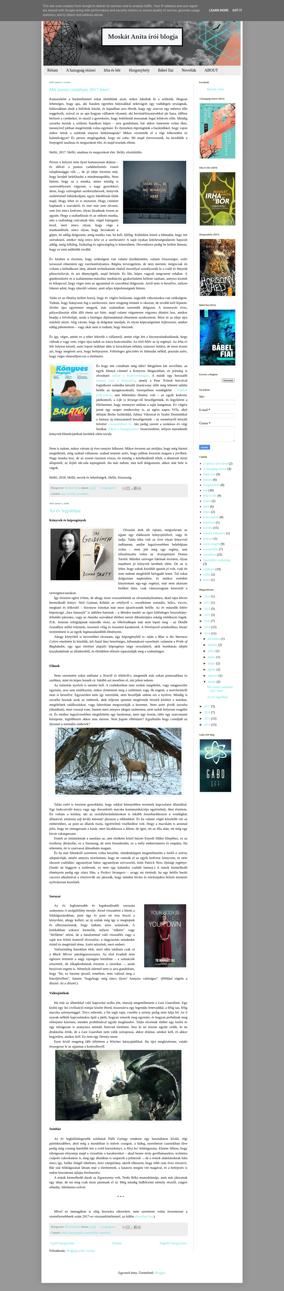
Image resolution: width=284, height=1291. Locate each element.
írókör (207, 501)
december (214, 638)
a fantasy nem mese (215, 463)
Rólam (52, 70)
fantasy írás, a (115, 380)
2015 (207, 718)
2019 (207, 627)
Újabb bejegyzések (62, 1243)
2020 (207, 621)
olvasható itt (143, 1216)
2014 (207, 724)
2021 (207, 615)
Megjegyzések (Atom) (80, 1250)
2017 (207, 706)
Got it (237, 10)
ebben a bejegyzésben (123, 429)
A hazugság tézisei (80, 70)
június (212, 657)
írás (63, 493)
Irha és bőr (112, 70)
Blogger (160, 1272)
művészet (209, 522)
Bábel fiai (165, 70)
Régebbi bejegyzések (173, 1243)
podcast (208, 538)
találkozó (209, 569)
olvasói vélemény (214, 533)
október (213, 644)
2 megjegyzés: (108, 1226)
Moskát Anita (215, 89)
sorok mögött (211, 544)
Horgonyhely (139, 70)
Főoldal (117, 1243)
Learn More (218, 10)
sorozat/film (91, 1232)
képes (206, 511)
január (212, 681)
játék (64, 1232)
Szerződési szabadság (216, 560)
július (212, 651)
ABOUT (211, 70)
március (213, 675)
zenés (206, 579)
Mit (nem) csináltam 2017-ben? (79, 89)
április (212, 669)
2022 (207, 608)
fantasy (207, 479)
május (212, 663)
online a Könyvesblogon (130, 375)
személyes (82, 493)
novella (71, 493)
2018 (207, 633)
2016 (207, 712)
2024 (207, 596)
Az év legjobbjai (65, 510)
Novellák (189, 70)
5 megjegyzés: (108, 487)
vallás (206, 574)
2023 (207, 602)
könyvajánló (75, 1232)
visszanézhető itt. (120, 424)
